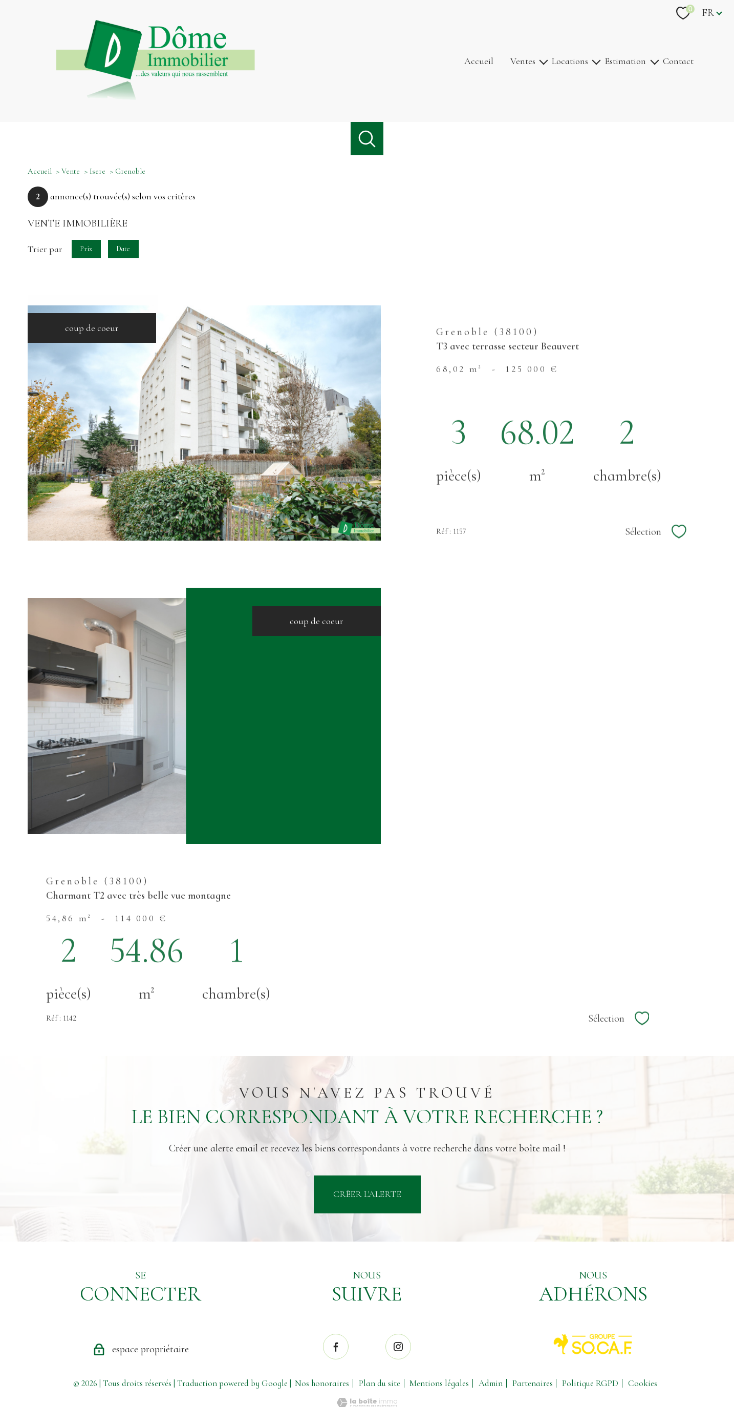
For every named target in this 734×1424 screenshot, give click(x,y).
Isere (97, 171)
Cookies (642, 1383)
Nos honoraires (322, 1383)
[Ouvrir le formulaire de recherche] (367, 138)
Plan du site (379, 1383)
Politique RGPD (590, 1383)
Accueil (478, 61)
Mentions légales (439, 1383)
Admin (491, 1383)
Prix (86, 248)
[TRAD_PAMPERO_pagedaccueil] (155, 96)
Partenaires (532, 1383)
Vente (70, 171)
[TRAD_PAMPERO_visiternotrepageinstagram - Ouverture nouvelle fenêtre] (398, 1346)
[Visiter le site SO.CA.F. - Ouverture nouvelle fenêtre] (593, 1344)
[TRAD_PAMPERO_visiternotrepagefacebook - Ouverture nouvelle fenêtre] (336, 1346)
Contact (678, 61)
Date (124, 248)
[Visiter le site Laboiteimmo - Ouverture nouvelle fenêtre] (367, 1404)
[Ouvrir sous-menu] (543, 61)
